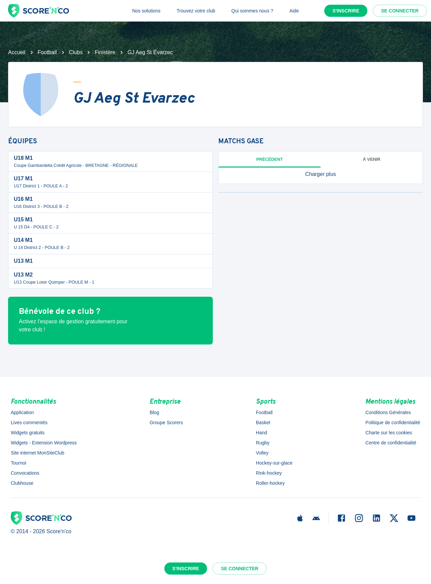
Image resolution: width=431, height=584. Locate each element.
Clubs (76, 52)
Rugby (262, 442)
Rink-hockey (269, 473)
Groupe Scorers (166, 422)
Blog (154, 412)
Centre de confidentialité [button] (390, 442)
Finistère (105, 52)
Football (47, 52)
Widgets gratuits (27, 432)
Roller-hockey (270, 483)
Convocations (25, 473)
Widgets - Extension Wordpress (44, 442)
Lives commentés (29, 422)
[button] (321, 174)
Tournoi (18, 463)
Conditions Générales (388, 412)
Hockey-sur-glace (274, 463)
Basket (263, 422)
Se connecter (400, 10)
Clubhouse (22, 483)
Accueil (17, 52)
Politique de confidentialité (392, 422)
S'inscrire (345, 10)
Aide (294, 10)
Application (22, 412)
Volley (262, 452)
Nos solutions (146, 10)
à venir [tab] (371, 159)
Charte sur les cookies (388, 432)
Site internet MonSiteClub (37, 452)
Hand (261, 432)
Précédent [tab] (269, 159)
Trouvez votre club (195, 10)
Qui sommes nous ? (252, 10)
